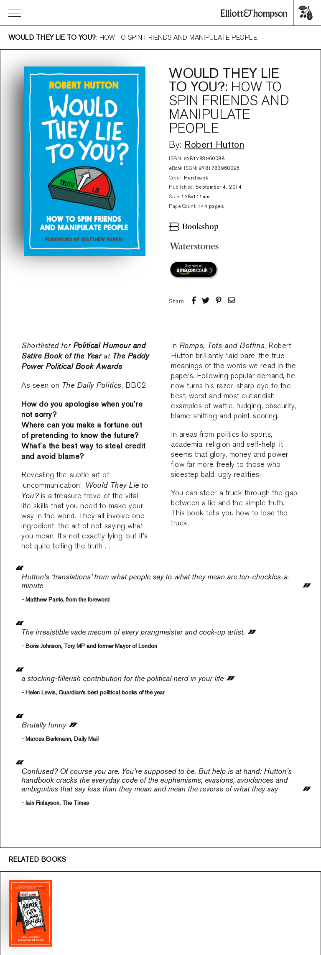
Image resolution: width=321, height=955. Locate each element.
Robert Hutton (214, 144)
